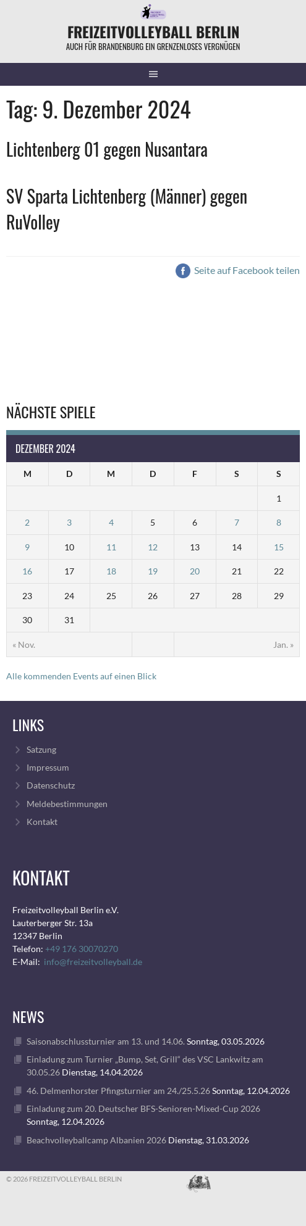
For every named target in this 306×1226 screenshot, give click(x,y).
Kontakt (42, 821)
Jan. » (283, 644)
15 (279, 547)
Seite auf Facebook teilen (238, 270)
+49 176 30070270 (81, 948)
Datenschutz (51, 785)
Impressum (48, 767)
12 (153, 547)
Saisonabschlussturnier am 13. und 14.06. (106, 1041)
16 (27, 571)
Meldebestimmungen (67, 803)
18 (111, 571)
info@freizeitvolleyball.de (93, 961)
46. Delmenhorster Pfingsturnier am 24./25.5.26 (118, 1090)
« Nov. (23, 644)
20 (195, 571)
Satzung (41, 749)
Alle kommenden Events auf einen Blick (81, 676)
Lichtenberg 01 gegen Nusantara (107, 149)
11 (111, 547)
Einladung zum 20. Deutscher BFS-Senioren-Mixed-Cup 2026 (143, 1108)
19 (153, 571)
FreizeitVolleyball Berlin (153, 31)
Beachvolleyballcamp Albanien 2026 (96, 1140)
